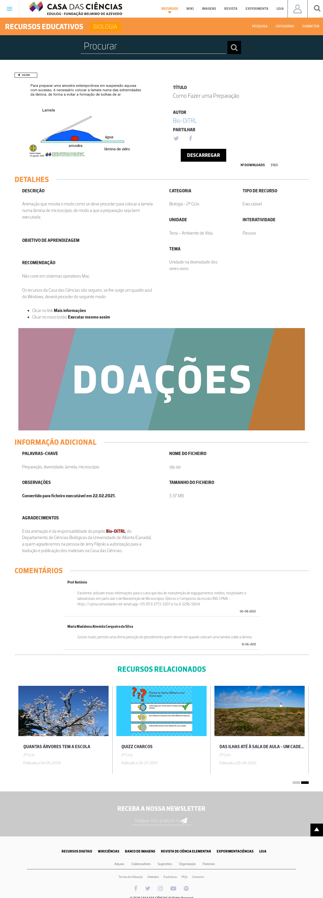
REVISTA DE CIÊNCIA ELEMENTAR (186, 851)
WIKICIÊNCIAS (108, 851)
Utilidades (153, 877)
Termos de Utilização (131, 877)
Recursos (169, 10)
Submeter (310, 26)
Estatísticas (170, 877)
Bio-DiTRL (185, 120)
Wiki (190, 9)
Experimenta (257, 9)
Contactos (198, 877)
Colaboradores (141, 864)
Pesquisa (259, 26)
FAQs (184, 877)
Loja (280, 9)
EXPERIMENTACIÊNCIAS (235, 851)
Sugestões (165, 864)
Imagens (209, 9)
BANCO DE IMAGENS (140, 851)
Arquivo (119, 864)
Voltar (26, 75)
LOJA (262, 851)
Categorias (284, 26)
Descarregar (203, 155)
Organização (187, 864)
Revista (231, 9)
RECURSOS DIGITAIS (77, 851)
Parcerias (209, 864)
